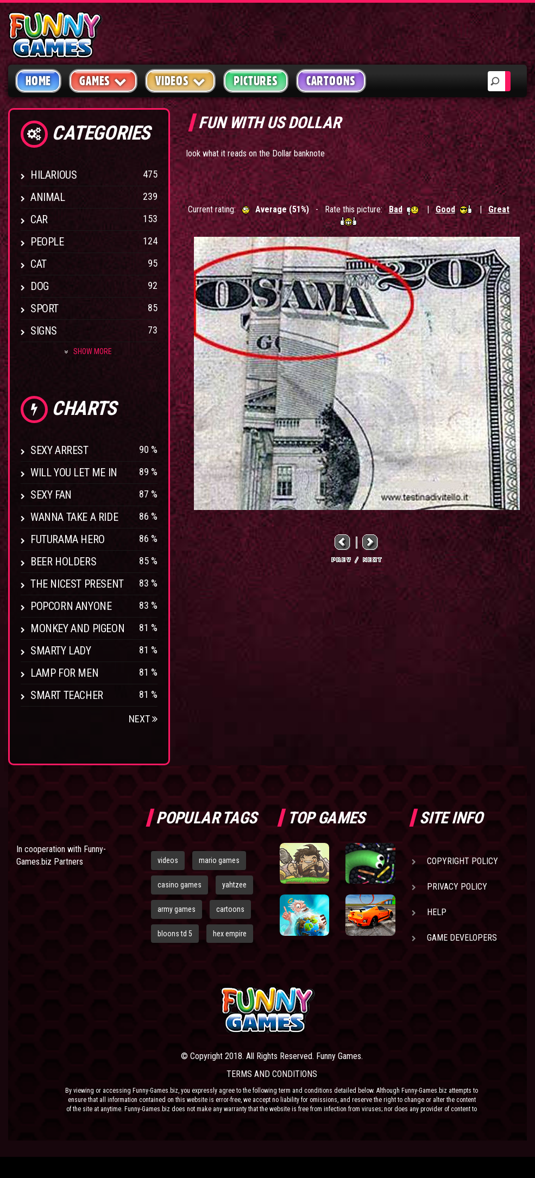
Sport (44, 308)
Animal (47, 197)
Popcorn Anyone (70, 606)
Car (39, 219)
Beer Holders (63, 561)
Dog (39, 286)
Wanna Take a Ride (74, 517)
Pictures (256, 81)
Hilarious (53, 174)
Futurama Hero (67, 539)
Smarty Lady (60, 650)
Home (38, 81)
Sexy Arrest (59, 450)
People (47, 241)
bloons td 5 (175, 933)
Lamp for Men (64, 672)
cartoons (230, 909)
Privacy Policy (457, 886)
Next (143, 719)
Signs (43, 330)
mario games (219, 860)
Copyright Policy (462, 861)
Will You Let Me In (73, 472)
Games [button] (103, 81)
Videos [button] (180, 81)
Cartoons (331, 81)
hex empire (230, 933)
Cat (38, 263)
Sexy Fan (51, 494)
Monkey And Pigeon (77, 628)
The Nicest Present (77, 583)
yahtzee (234, 884)
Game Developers (462, 938)
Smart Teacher (66, 695)
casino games (180, 884)
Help (436, 912)
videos (168, 860)
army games (177, 909)
